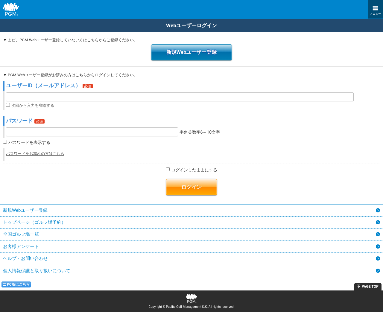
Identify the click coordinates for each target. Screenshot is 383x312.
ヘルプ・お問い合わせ (25, 258)
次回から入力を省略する (32, 105)
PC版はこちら (18, 284)
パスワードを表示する (29, 142)
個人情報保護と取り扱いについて (36, 270)
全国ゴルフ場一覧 (21, 234)
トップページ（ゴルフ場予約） (34, 222)
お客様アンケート (21, 246)
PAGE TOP (370, 286)
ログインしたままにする (194, 170)
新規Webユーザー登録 (191, 52)
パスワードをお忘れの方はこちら (35, 153)
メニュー (375, 13)
